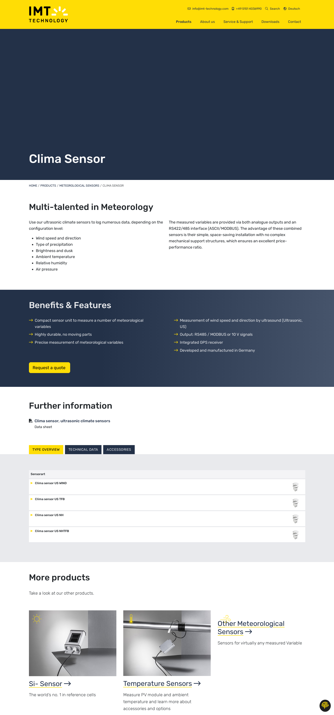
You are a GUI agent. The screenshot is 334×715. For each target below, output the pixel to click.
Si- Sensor (50, 688)
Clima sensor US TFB (49, 503)
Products (184, 22)
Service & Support (238, 22)
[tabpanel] (167, 510)
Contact (294, 22)
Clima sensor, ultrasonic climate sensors (72, 421)
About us (207, 22)
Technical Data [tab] (83, 449)
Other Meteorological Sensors (251, 692)
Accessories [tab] (119, 449)
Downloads (270, 22)
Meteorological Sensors (79, 185)
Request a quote (49, 367)
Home (33, 185)
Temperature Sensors (162, 688)
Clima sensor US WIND (50, 487)
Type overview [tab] (46, 449)
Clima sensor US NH (48, 519)
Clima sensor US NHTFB (51, 535)
